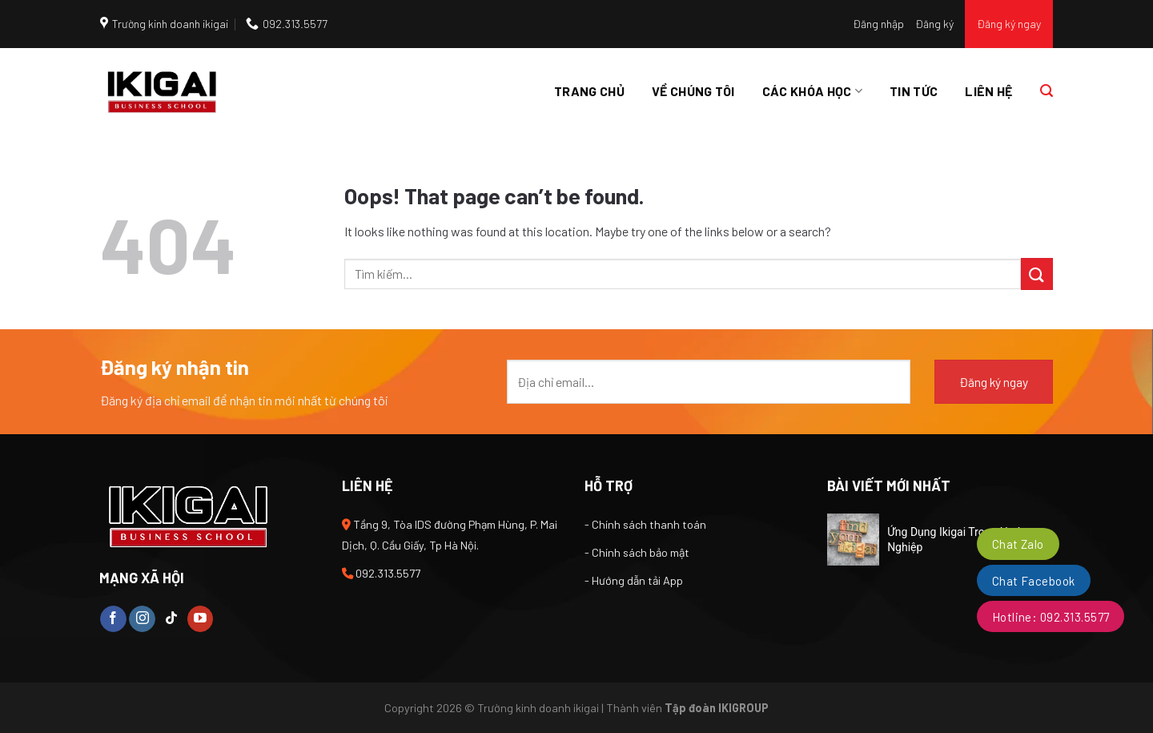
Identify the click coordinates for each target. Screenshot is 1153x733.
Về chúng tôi (693, 91)
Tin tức (914, 91)
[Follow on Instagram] (142, 619)
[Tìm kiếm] (1046, 91)
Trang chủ (589, 91)
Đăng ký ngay (1009, 23)
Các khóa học (812, 91)
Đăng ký (934, 23)
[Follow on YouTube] (200, 619)
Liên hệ (988, 91)
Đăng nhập (878, 23)
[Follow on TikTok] (171, 619)
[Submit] (1037, 273)
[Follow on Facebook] (113, 619)
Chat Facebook (1033, 581)
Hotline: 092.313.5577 (1051, 617)
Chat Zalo (1018, 544)
